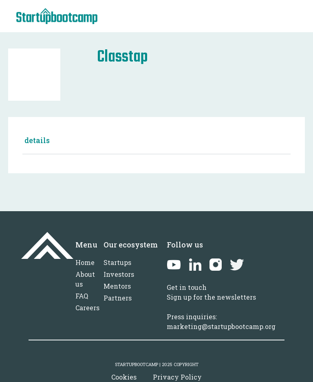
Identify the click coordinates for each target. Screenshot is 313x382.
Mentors (117, 286)
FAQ (81, 295)
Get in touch (187, 287)
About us (85, 279)
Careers (87, 307)
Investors (119, 274)
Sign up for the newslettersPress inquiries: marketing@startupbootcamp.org (221, 312)
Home (85, 262)
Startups (117, 262)
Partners (118, 298)
